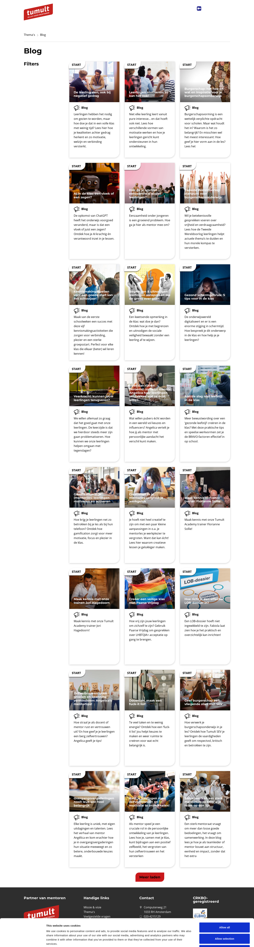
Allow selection (224, 912)
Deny (224, 923)
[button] (149, 877)
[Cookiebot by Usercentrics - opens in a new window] (22, 940)
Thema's (29, 35)
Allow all (224, 901)
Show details (185, 940)
